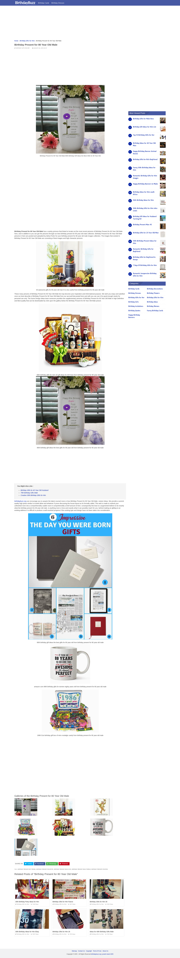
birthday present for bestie (44, 869)
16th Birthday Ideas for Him (143, 200)
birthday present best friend (26, 869)
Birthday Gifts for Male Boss (143, 119)
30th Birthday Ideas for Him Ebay (27, 932)
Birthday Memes (153, 306)
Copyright (89, 951)
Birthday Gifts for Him (23, 48)
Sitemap (74, 951)
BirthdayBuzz (25, 3)
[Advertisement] (83, 23)
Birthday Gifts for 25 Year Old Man (146, 233)
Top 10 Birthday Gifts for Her (143, 135)
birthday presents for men (99, 869)
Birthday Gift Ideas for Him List (144, 127)
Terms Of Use (97, 951)
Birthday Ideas (152, 302)
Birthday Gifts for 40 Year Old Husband (34, 490)
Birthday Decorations (155, 289)
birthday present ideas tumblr (81, 869)
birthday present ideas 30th (62, 869)
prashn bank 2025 (107, 954)
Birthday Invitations (135, 306)
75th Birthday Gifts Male (29, 493)
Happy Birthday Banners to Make (145, 184)
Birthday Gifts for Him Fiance (63, 902)
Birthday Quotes (134, 311)
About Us (105, 951)
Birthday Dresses (58, 3)
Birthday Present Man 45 (142, 225)
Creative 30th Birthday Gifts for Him (33, 495)
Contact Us (81, 951)
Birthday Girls (133, 302)
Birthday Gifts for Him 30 (98, 902)
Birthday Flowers (153, 293)
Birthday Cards (44, 3)
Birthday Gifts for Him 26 (61, 932)
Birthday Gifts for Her (136, 298)
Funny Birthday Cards (155, 311)
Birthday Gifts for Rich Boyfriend (145, 159)
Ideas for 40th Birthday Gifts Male (102, 932)
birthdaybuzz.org (20, 501)
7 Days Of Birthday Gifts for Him (145, 265)
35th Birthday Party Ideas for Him (27, 902)
